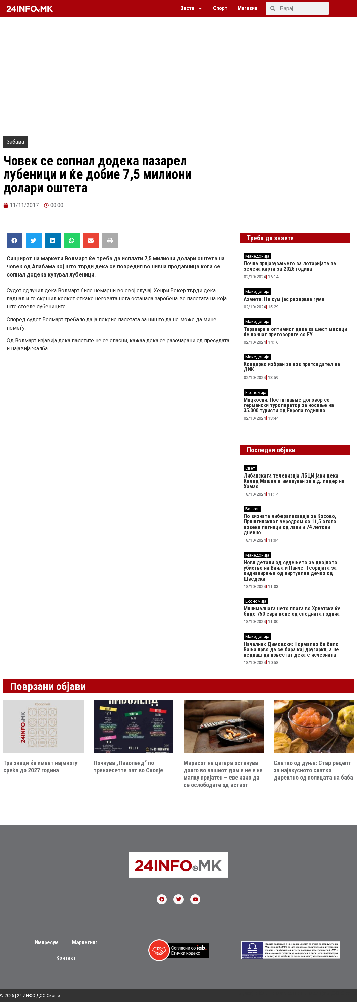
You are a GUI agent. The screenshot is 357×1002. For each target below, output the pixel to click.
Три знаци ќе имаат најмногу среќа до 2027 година (40, 766)
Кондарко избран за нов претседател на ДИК (292, 367)
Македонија (257, 256)
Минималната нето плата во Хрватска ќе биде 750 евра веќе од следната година (292, 611)
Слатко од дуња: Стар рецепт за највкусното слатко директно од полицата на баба (313, 770)
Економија (255, 392)
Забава (15, 142)
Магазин (247, 8)
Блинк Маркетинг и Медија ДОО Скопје (307, 993)
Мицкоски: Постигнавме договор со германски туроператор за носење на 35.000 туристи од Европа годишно (289, 405)
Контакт (66, 958)
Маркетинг (85, 942)
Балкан (252, 508)
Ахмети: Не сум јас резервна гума (284, 299)
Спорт (220, 8)
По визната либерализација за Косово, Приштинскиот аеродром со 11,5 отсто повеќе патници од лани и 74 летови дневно (290, 524)
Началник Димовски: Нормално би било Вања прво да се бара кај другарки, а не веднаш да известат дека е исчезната (291, 649)
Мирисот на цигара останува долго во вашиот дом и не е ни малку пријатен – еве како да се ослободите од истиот (223, 773)
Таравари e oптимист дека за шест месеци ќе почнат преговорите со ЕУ (295, 332)
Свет (250, 468)
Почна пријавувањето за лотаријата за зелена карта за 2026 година (290, 266)
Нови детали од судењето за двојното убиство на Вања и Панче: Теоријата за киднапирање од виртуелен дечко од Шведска (290, 570)
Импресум (47, 942)
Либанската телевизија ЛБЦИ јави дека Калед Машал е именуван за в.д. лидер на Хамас (294, 481)
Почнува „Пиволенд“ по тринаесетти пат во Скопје (128, 766)
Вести (191, 8)
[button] (14, 240)
